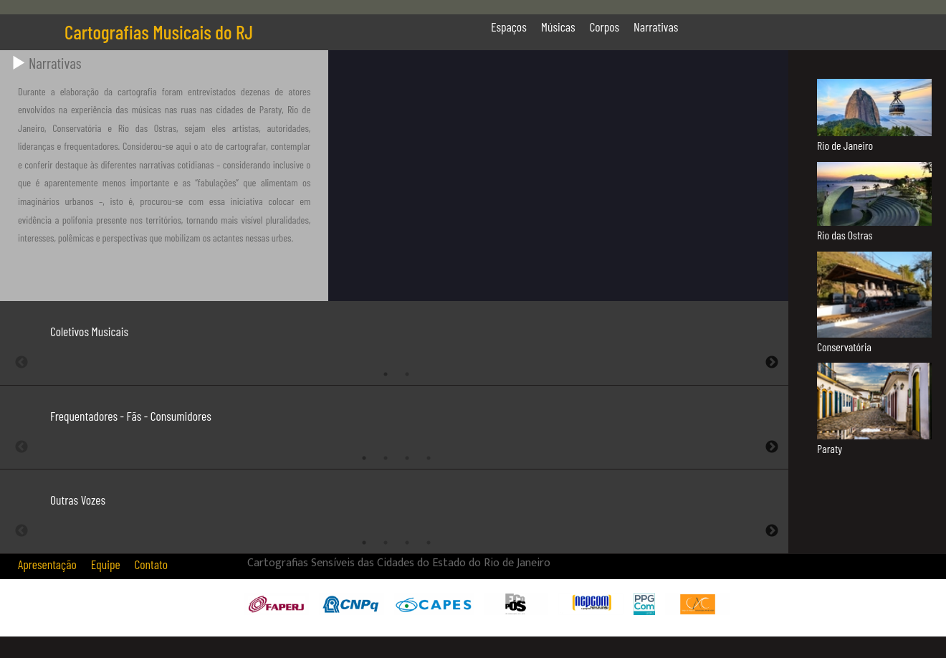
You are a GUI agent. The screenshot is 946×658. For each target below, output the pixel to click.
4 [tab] (428, 458)
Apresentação (47, 564)
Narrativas (656, 26)
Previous (21, 363)
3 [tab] (407, 458)
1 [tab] (385, 374)
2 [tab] (407, 374)
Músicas (558, 26)
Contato (151, 564)
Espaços (509, 26)
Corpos (605, 26)
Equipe (105, 564)
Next (772, 363)
